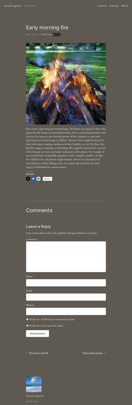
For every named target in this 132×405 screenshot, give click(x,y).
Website (30, 305)
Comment (32, 239)
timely (57, 34)
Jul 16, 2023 (31, 34)
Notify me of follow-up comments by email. (52, 319)
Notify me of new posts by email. (46, 325)
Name (30, 276)
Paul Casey (47, 34)
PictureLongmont (13, 5)
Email (30, 290)
